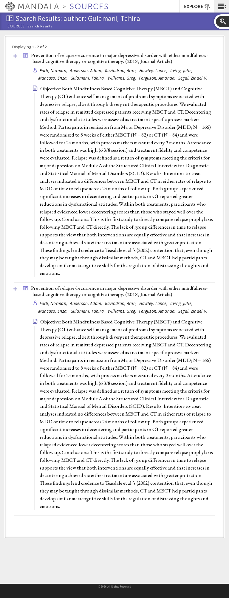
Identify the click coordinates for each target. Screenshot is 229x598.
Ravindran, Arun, (121, 70)
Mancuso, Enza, (53, 78)
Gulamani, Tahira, (88, 78)
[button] (221, 6)
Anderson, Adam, (86, 70)
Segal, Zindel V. (192, 78)
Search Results (39, 26)
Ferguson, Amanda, (158, 78)
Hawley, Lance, (153, 70)
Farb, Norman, (54, 70)
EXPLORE (197, 7)
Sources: (16, 26)
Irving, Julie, (182, 70)
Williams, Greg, (122, 78)
